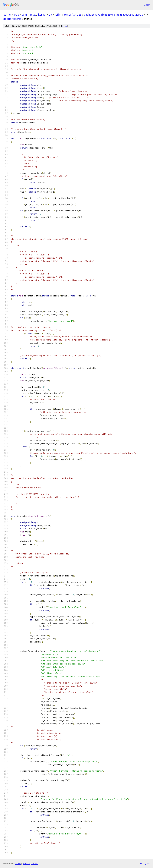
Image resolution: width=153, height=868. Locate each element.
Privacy (26, 863)
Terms (34, 863)
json (147, 863)
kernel (7, 14)
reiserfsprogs (72, 14)
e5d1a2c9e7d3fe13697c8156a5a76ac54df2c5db (113, 14)
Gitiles (18, 863)
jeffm (58, 14)
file (64, 26)
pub (16, 14)
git (50, 14)
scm (24, 14)
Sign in (147, 4)
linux (32, 14)
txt (140, 863)
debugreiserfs (12, 19)
